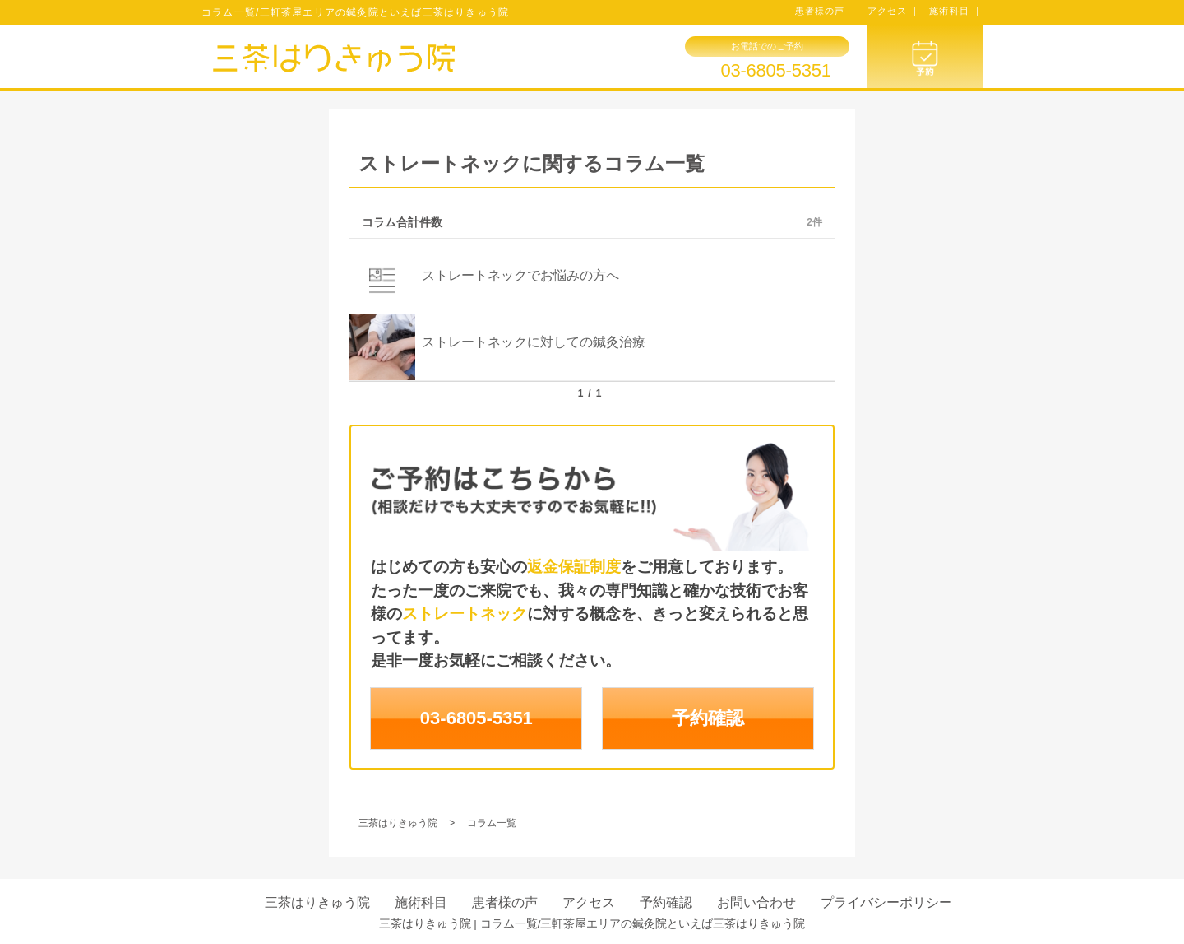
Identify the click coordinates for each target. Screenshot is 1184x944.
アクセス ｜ (894, 11)
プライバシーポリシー (886, 902)
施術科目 (421, 902)
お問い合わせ (756, 902)
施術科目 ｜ (956, 11)
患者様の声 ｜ (826, 11)
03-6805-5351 (775, 71)
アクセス (588, 902)
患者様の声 (505, 902)
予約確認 (708, 718)
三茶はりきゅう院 (317, 902)
